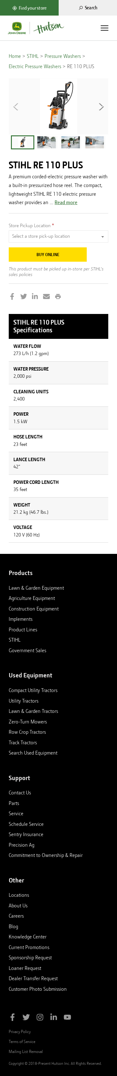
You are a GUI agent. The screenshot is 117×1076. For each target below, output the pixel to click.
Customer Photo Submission (38, 989)
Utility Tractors (23, 701)
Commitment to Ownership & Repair (46, 855)
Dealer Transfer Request (33, 978)
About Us (18, 905)
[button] (22, 142)
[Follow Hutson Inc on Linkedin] (53, 1018)
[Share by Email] (46, 297)
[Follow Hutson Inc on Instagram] (40, 1018)
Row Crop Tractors (27, 732)
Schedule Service (26, 824)
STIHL (33, 56)
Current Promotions (29, 947)
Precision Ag (21, 845)
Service (16, 813)
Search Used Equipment (33, 753)
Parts (14, 803)
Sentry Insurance (26, 834)
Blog (13, 926)
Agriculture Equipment (32, 598)
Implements (20, 619)
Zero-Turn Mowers (28, 721)
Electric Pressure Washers (35, 66)
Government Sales (27, 650)
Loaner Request (25, 968)
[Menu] (104, 28)
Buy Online (48, 254)
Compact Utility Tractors (33, 690)
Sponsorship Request (30, 957)
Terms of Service (22, 1041)
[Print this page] (58, 297)
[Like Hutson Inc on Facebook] (12, 1018)
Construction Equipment (34, 609)
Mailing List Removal (26, 1051)
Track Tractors (23, 742)
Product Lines (23, 629)
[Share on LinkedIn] (35, 297)
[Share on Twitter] (23, 297)
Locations (19, 895)
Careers (16, 916)
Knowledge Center (27, 936)
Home (15, 56)
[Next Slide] (101, 106)
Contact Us (20, 792)
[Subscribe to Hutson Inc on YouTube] (67, 1018)
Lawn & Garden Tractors (33, 711)
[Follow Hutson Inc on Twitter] (26, 1018)
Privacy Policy (20, 1031)
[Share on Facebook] (12, 297)
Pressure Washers (63, 56)
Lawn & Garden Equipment (36, 588)
